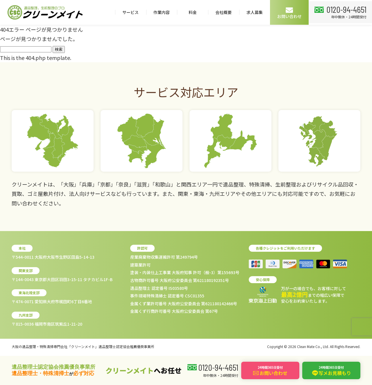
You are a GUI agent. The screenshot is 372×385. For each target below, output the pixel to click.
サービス (194, 12)
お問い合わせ (353, 12)
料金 (256, 12)
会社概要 (287, 12)
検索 (58, 49)
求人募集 (318, 12)
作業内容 (225, 12)
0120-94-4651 (39, 33)
